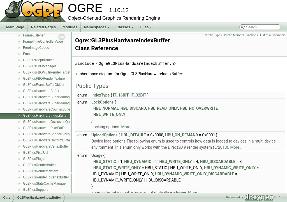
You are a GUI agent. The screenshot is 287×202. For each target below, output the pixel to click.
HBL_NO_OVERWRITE (199, 108)
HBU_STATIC (104, 161)
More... (127, 127)
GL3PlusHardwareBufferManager (48, 97)
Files (146, 28)
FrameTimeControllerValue (43, 41)
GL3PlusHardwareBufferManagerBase (51, 103)
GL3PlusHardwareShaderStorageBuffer (52, 134)
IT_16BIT (121, 95)
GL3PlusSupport (35, 190)
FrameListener (34, 35)
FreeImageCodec (36, 48)
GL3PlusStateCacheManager (45, 183)
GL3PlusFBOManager (39, 66)
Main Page (15, 27)
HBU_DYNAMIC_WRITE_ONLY (230, 168)
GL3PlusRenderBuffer (39, 165)
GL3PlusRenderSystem (40, 171)
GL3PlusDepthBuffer (38, 60)
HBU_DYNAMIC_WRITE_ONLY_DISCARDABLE (194, 174)
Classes (125, 28)
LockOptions (102, 102)
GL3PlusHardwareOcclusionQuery (48, 122)
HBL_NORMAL (106, 108)
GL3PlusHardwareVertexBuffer (46, 146)
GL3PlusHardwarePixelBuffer (45, 128)
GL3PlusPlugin (34, 159)
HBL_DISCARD (133, 108)
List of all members (273, 35)
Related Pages (43, 27)
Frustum (29, 54)
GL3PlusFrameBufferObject (43, 85)
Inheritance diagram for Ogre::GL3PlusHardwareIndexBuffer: (129, 74)
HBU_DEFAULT (133, 135)
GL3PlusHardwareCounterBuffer (47, 109)
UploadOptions (104, 135)
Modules (70, 27)
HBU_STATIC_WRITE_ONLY (117, 168)
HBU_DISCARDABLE (217, 161)
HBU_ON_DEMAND (181, 135)
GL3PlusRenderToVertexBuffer (46, 177)
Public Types (213, 35)
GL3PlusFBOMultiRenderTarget (46, 72)
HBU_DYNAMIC (137, 161)
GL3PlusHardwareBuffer (41, 91)
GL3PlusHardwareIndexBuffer (45, 116)
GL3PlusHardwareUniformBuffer (47, 140)
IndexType (100, 95)
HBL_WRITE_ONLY (109, 114)
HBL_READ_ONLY (163, 108)
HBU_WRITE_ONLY (175, 161)
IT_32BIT (138, 95)
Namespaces (97, 28)
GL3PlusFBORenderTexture (44, 79)
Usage (96, 155)
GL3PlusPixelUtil (35, 153)
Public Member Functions (241, 35)
